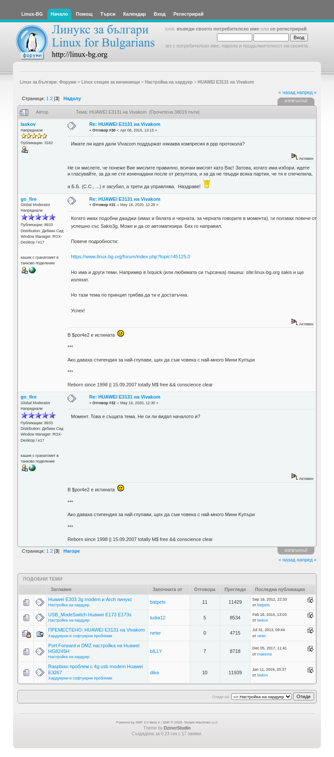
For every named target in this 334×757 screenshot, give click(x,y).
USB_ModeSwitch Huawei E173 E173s (89, 614)
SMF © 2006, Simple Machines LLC (190, 722)
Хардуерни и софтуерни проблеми (80, 636)
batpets (158, 602)
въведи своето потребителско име (218, 28)
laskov (28, 124)
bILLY (156, 651)
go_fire (29, 199)
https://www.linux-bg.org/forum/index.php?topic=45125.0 (130, 256)
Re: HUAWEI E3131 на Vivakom (124, 124)
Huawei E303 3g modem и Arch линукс (90, 599)
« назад (286, 92)
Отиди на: (221, 697)
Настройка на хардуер (69, 605)
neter (155, 632)
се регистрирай (288, 28)
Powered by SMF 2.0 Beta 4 (138, 722)
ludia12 (157, 617)
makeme (264, 654)
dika (154, 672)
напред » (307, 92)
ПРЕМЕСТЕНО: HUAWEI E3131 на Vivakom (96, 629)
